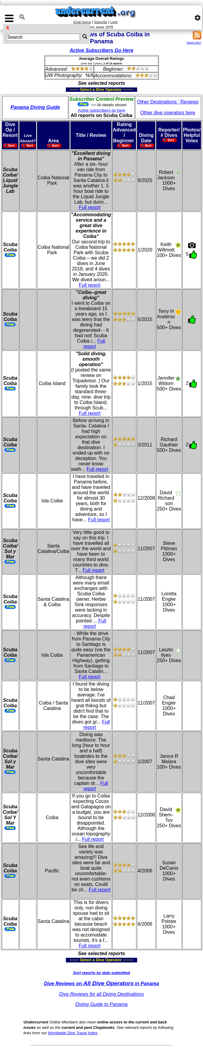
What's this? (193, 42)
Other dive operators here (167, 112)
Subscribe (100, 22)
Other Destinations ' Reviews (167, 101)
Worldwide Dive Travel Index (72, 1033)
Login (114, 22)
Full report (89, 207)
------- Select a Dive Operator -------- (72, 90)
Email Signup (82, 22)
